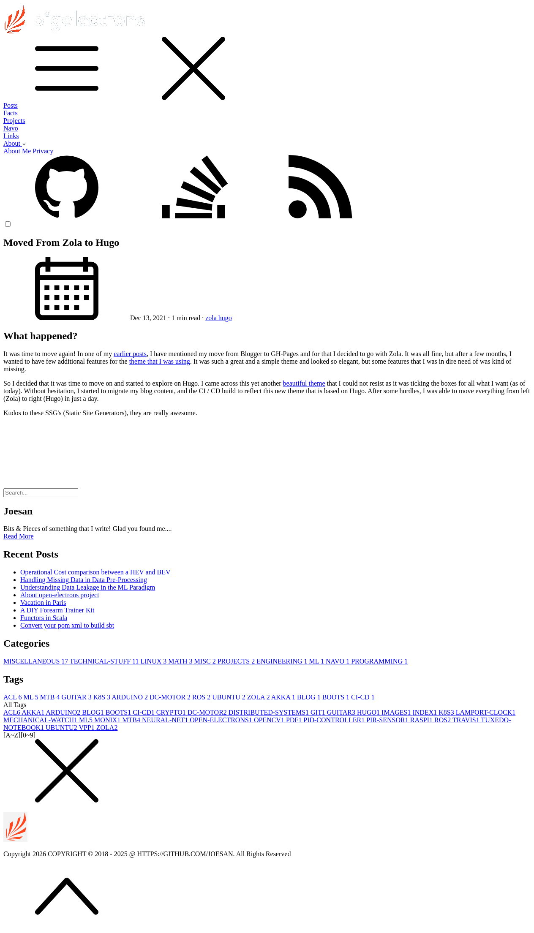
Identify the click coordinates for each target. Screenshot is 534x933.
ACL (13, 697)
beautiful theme (304, 383)
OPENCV (270, 720)
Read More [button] (18, 536)
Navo (10, 128)
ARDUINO (131, 697)
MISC (206, 661)
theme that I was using (159, 361)
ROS (202, 697)
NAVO (338, 661)
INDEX (425, 712)
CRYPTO (172, 712)
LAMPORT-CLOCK (486, 712)
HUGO (369, 712)
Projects (14, 120)
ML (317, 661)
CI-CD (363, 697)
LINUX (154, 661)
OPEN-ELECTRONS (222, 720)
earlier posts (130, 353)
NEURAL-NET (166, 720)
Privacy (43, 151)
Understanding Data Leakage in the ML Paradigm (87, 587)
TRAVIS (466, 720)
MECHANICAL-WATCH (41, 720)
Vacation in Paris (43, 602)
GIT (319, 712)
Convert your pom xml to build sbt (67, 625)
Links (11, 135)
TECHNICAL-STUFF (105, 661)
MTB (51, 697)
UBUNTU (229, 697)
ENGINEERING (282, 661)
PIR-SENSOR (388, 720)
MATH (181, 661)
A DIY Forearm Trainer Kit (57, 610)
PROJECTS (237, 661)
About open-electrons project (59, 594)
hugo (225, 317)
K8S (102, 697)
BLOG (309, 697)
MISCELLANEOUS (36, 661)
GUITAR (77, 697)
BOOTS (336, 697)
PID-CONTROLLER (334, 720)
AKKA (284, 697)
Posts (10, 105)
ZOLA (259, 697)
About (14, 143)
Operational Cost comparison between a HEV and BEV (95, 572)
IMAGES (396, 712)
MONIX (108, 720)
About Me (17, 151)
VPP (87, 727)
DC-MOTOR (171, 697)
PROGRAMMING (379, 661)
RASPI (422, 720)
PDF (294, 720)
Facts (10, 113)
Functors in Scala (43, 617)
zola (211, 317)
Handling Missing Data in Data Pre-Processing (83, 579)
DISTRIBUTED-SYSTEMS (270, 712)
